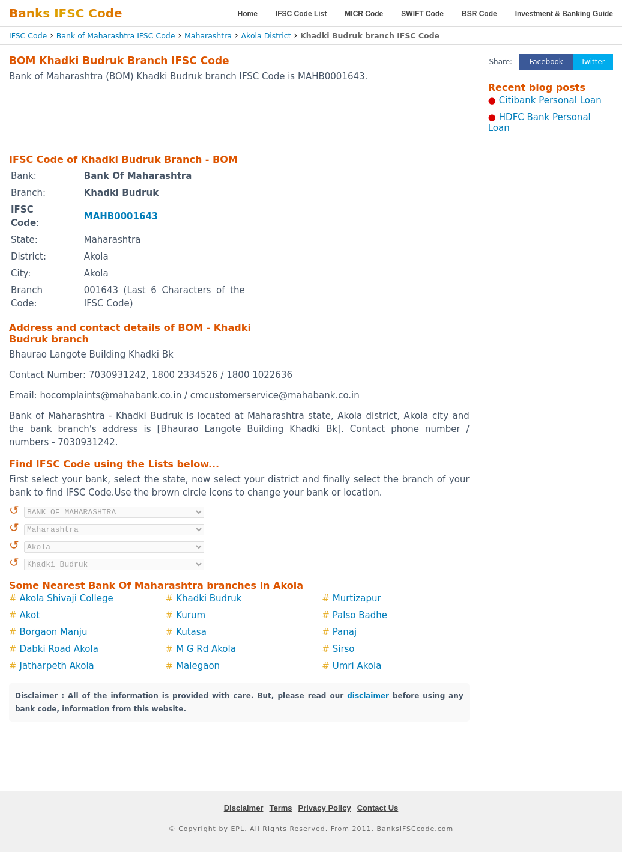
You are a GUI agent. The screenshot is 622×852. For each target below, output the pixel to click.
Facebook (546, 62)
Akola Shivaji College (66, 598)
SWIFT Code (422, 14)
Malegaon (198, 665)
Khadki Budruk (208, 598)
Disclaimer (244, 807)
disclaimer (368, 696)
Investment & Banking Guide (564, 14)
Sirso (344, 649)
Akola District (266, 35)
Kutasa (191, 632)
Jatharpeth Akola (57, 665)
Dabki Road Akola (59, 649)
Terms (280, 807)
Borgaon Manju (54, 632)
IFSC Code (28, 35)
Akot (30, 615)
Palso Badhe (360, 615)
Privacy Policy (324, 807)
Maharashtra (208, 35)
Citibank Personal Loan (550, 100)
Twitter (593, 62)
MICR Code (364, 14)
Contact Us (378, 807)
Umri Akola (357, 665)
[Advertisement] (238, 117)
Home (248, 14)
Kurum (190, 615)
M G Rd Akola (206, 649)
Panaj (345, 632)
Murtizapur (357, 598)
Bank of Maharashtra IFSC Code (115, 35)
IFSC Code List (301, 14)
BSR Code (479, 14)
